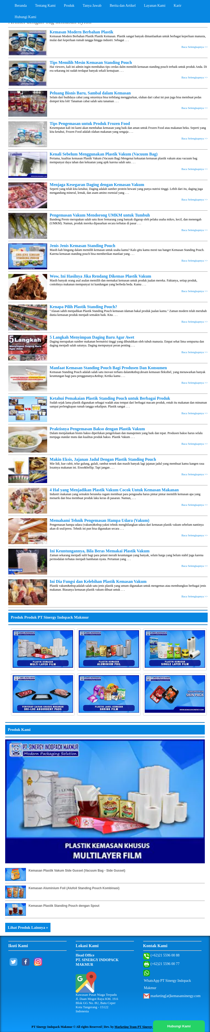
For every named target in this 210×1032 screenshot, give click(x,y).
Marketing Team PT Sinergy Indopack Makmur (146, 1027)
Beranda (21, 6)
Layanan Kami (154, 6)
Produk (69, 6)
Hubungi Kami (26, 17)
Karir (178, 6)
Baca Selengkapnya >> (195, 46)
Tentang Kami (45, 6)
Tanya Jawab (92, 6)
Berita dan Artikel (123, 6)
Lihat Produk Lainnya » (28, 927)
